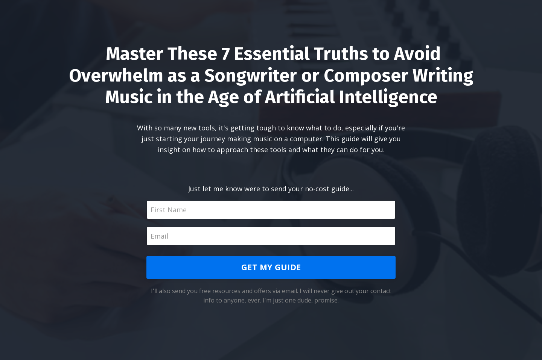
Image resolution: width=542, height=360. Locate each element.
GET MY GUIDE (271, 267)
